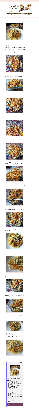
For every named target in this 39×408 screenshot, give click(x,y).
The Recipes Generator (15, 406)
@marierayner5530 (12, 404)
